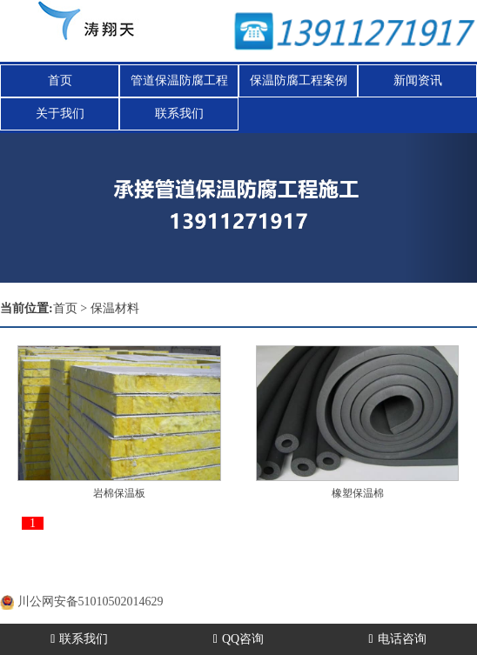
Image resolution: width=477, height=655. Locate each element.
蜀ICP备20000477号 (102, 579)
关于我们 (60, 113)
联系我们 (179, 113)
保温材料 (115, 308)
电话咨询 (398, 638)
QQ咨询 (238, 638)
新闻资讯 (417, 80)
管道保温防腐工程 (179, 80)
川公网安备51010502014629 (90, 601)
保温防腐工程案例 (298, 80)
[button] (441, 207)
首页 (60, 80)
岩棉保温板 (119, 493)
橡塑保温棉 (358, 493)
